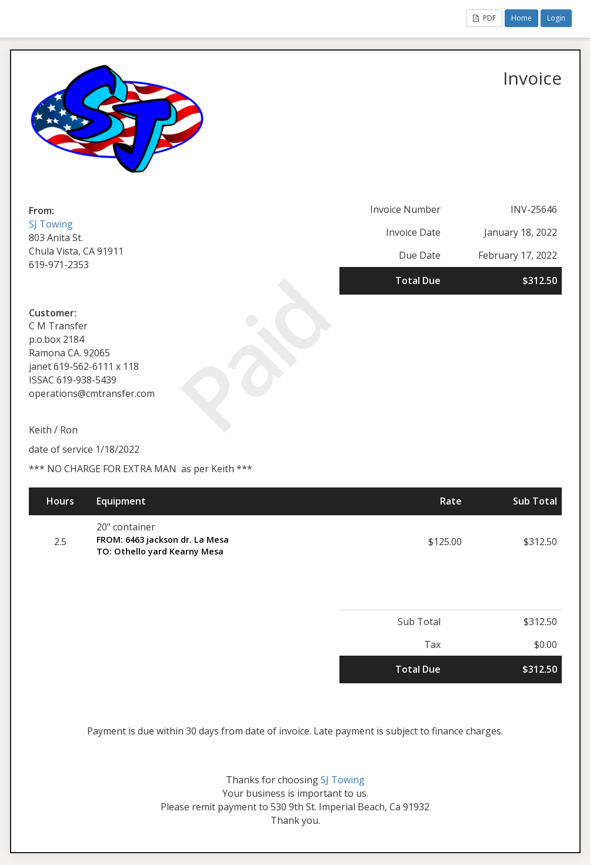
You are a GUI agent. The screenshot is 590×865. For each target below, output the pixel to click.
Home (521, 18)
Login (556, 18)
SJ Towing (51, 224)
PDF (484, 18)
